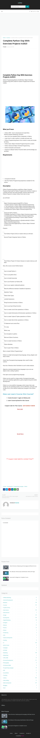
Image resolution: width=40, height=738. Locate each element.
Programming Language (18, 486)
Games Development (20, 637)
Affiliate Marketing (20, 597)
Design (20, 615)
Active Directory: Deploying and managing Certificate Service (23, 566)
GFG (20, 635)
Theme (22, 735)
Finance (20, 627)
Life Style (20, 650)
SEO (20, 670)
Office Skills (20, 657)
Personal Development (20, 660)
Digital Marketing (20, 620)
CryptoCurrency (20, 607)
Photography (20, 662)
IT (20, 642)
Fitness (20, 630)
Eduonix (20, 625)
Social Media (20, 672)
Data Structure (20, 612)
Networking (20, 655)
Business (20, 602)
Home (4, 37)
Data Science (20, 610)
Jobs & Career (20, 645)
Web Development (20, 683)
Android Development (20, 600)
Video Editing (20, 680)
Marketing (20, 652)
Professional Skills (20, 665)
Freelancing (20, 632)
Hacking (20, 640)
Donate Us (28, 733)
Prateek (4, 46)
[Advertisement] (20, 23)
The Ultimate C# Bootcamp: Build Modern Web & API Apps (22, 571)
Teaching (20, 675)
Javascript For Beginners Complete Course (19, 577)
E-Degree (20, 622)
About (16, 733)
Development (10, 486)
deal (20, 688)
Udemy (25, 486)
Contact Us (22, 733)
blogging (20, 685)
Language (20, 647)
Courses (8, 37)
